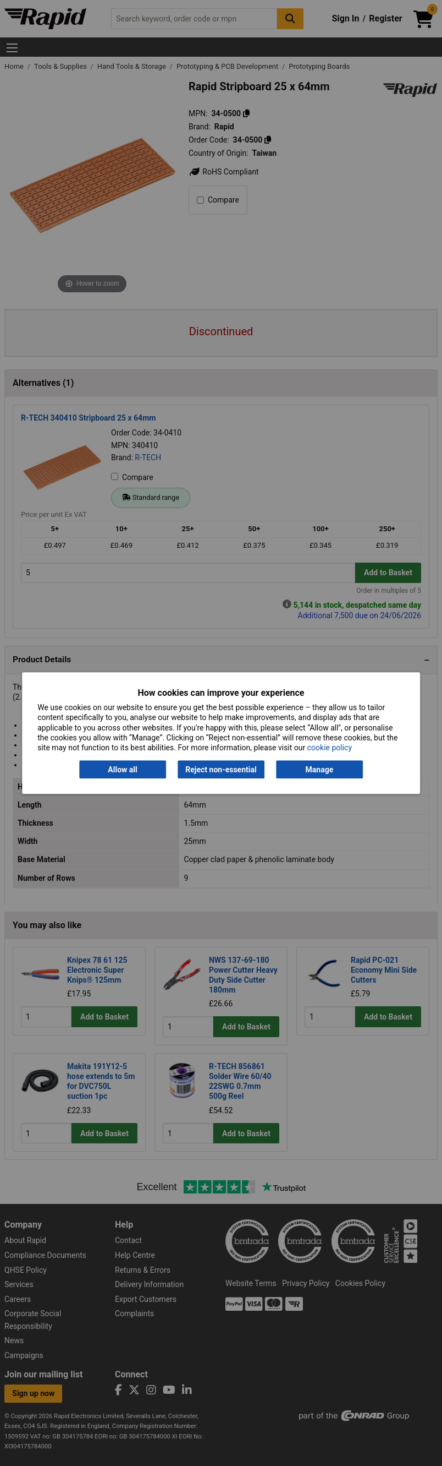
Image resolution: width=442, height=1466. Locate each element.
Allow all (122, 769)
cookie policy (329, 747)
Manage (320, 769)
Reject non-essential (220, 769)
